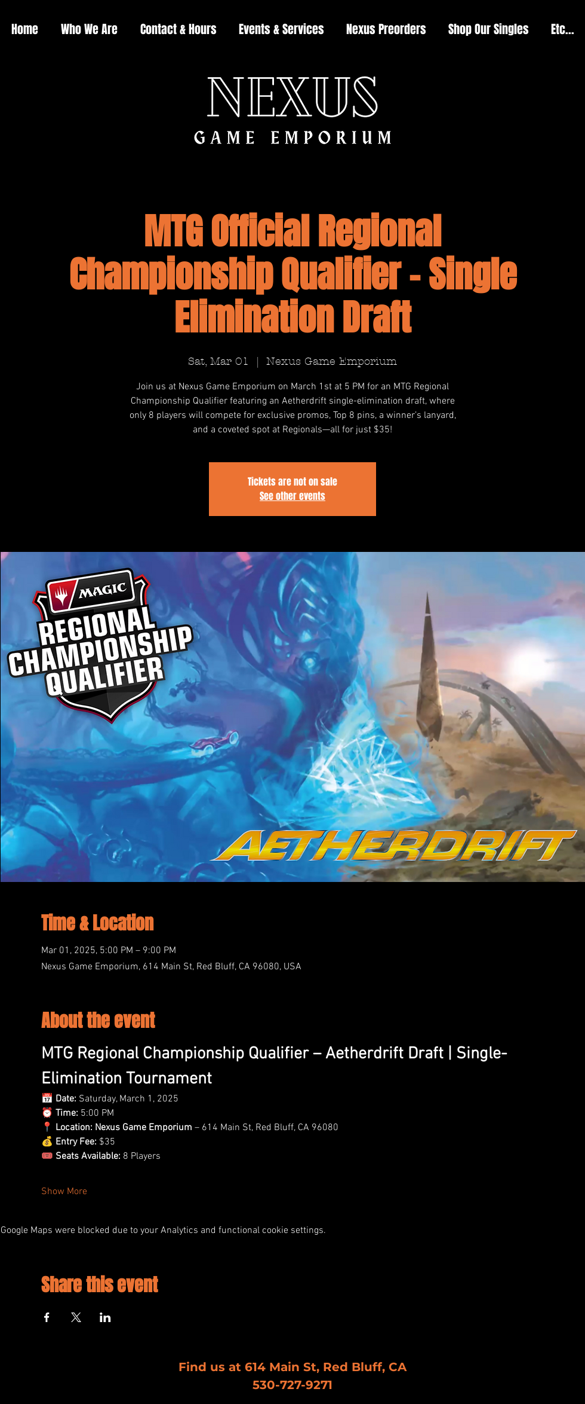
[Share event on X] (76, 1317)
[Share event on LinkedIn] (105, 1317)
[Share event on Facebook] (47, 1317)
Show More (64, 1192)
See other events (292, 496)
